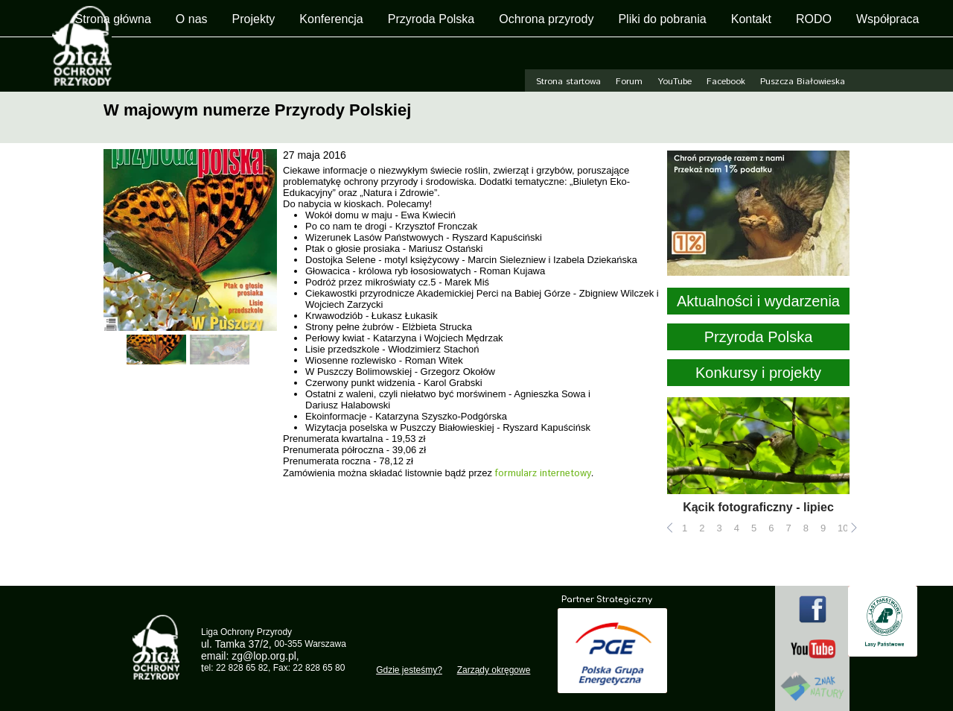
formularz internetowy (543, 474)
